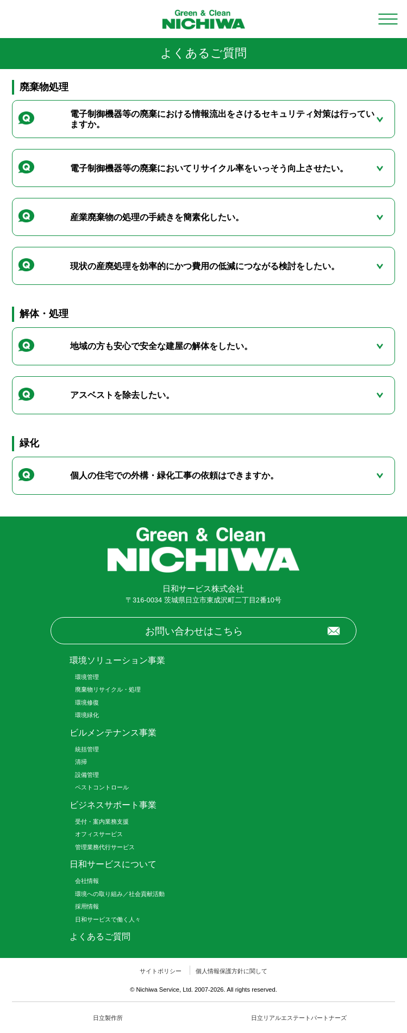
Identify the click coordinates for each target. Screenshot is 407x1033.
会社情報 (87, 881)
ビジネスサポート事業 (113, 805)
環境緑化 (87, 715)
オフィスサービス (99, 834)
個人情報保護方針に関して (231, 971)
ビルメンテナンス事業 (113, 732)
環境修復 (87, 702)
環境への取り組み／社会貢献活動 (120, 894)
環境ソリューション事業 (117, 660)
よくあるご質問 (100, 936)
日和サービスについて (113, 864)
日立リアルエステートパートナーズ (299, 1018)
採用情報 (87, 906)
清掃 (81, 761)
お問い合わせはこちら (194, 631)
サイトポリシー (160, 971)
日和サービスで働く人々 (108, 919)
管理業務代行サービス (105, 847)
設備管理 (87, 774)
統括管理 (87, 749)
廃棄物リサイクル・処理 (108, 689)
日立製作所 (108, 1018)
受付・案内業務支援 (102, 821)
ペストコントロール (102, 787)
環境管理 (87, 677)
